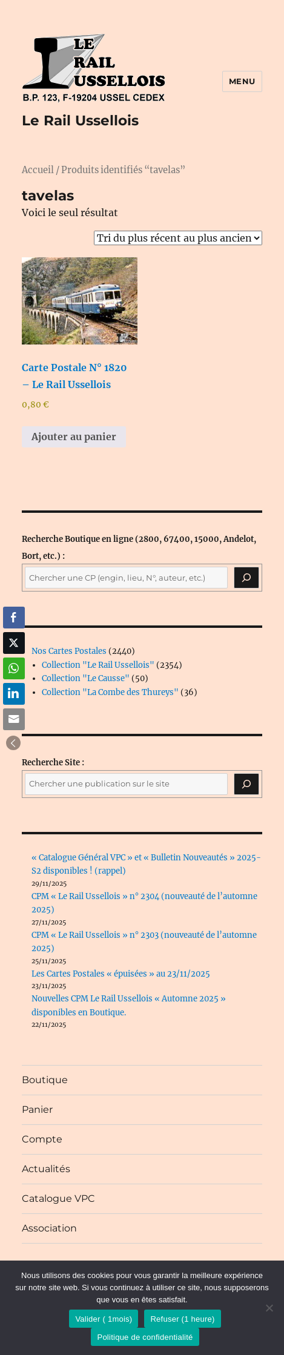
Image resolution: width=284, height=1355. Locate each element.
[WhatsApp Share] (14, 668)
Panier (37, 1109)
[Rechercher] (246, 784)
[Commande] (178, 238)
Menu (242, 81)
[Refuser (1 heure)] (269, 1308)
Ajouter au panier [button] (73, 436)
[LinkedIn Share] (14, 694)
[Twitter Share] (14, 643)
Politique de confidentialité (145, 1337)
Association (49, 1228)
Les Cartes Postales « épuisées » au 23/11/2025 (120, 974)
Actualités (46, 1169)
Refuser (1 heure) (182, 1319)
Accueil (38, 170)
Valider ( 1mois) (103, 1319)
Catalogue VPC (58, 1198)
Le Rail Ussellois (80, 120)
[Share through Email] (14, 719)
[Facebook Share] (14, 617)
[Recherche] (246, 577)
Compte (42, 1139)
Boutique (45, 1080)
